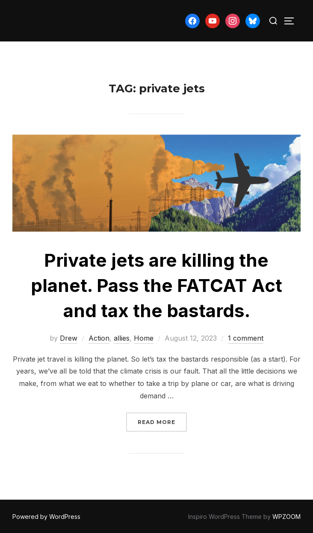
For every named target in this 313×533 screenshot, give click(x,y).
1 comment (245, 338)
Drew (68, 338)
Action (99, 338)
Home (144, 338)
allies (122, 338)
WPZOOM (286, 516)
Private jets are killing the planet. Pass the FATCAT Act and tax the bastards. (156, 285)
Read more (162, 421)
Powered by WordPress (46, 516)
